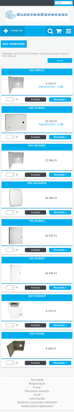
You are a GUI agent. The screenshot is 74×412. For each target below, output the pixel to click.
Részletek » (60, 99)
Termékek (37, 379)
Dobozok (64, 53)
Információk (37, 398)
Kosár (37, 387)
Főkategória (7, 53)
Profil (37, 394)
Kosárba (35, 99)
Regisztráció (37, 383)
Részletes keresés (37, 391)
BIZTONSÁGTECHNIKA (26, 53)
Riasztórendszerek (49, 53)
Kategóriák (16, 30)
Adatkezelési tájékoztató (37, 406)
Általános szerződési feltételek (37, 402)
